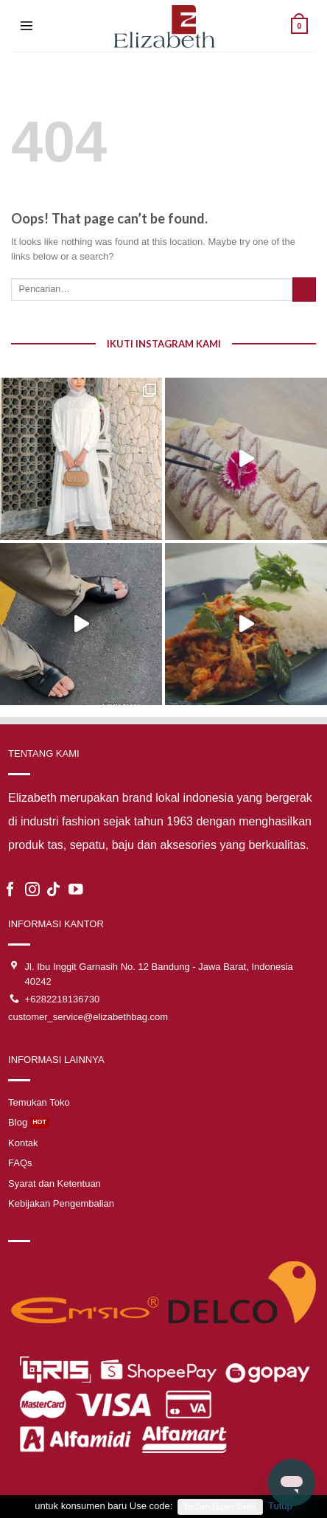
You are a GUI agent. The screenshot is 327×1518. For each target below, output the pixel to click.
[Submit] (304, 289)
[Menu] (26, 26)
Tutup (280, 1505)
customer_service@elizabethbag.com (88, 1016)
